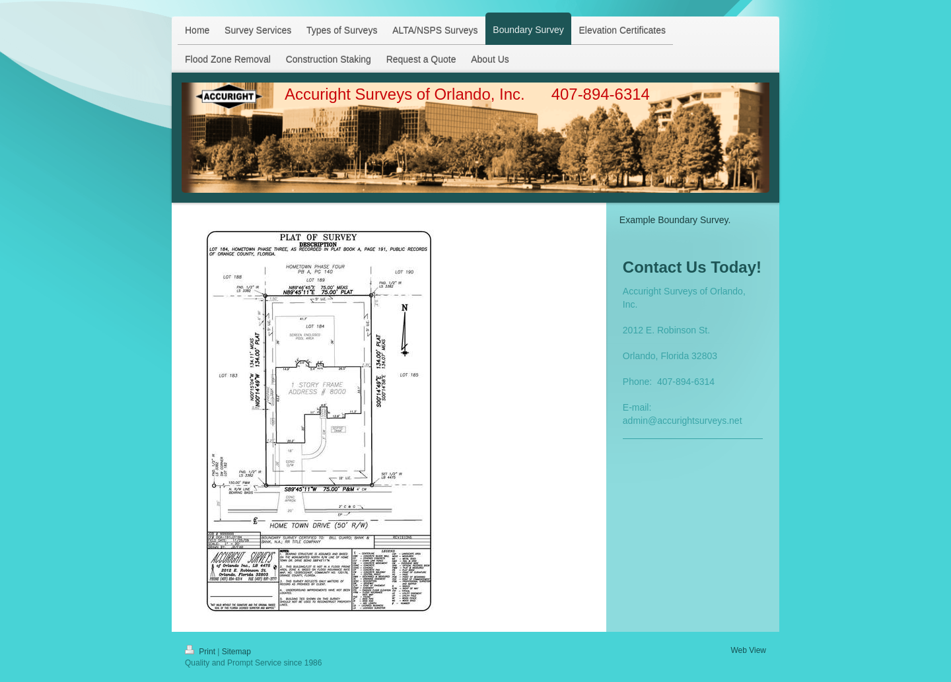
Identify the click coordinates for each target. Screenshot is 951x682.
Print (201, 651)
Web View (748, 650)
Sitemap (236, 651)
